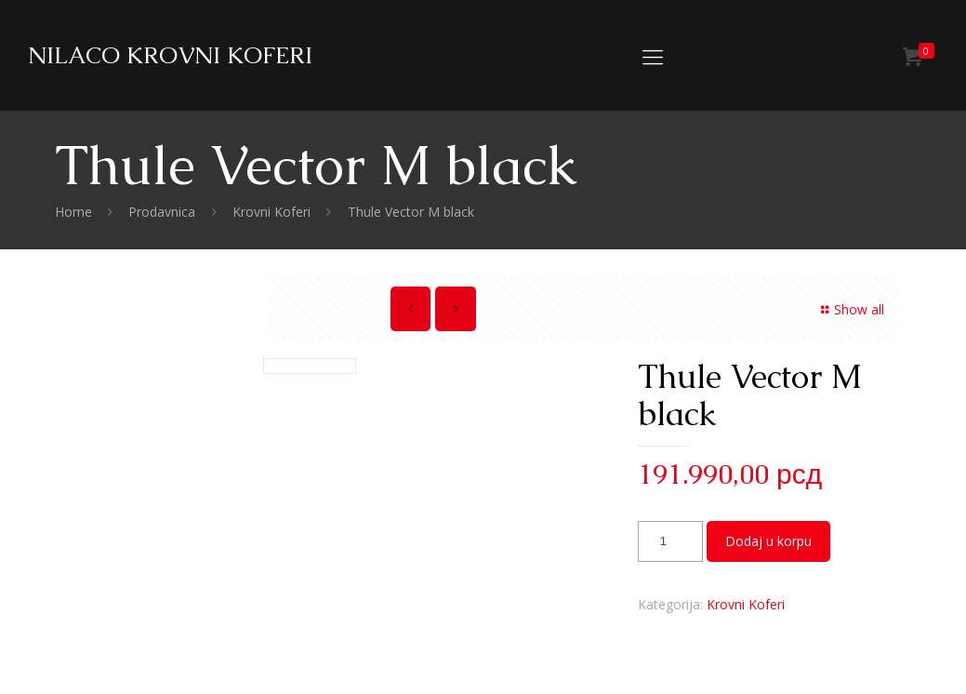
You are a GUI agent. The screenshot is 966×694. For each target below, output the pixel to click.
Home (73, 211)
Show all (849, 309)
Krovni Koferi (271, 211)
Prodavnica (161, 211)
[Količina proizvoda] (670, 541)
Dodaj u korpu (768, 541)
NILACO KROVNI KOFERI (170, 55)
